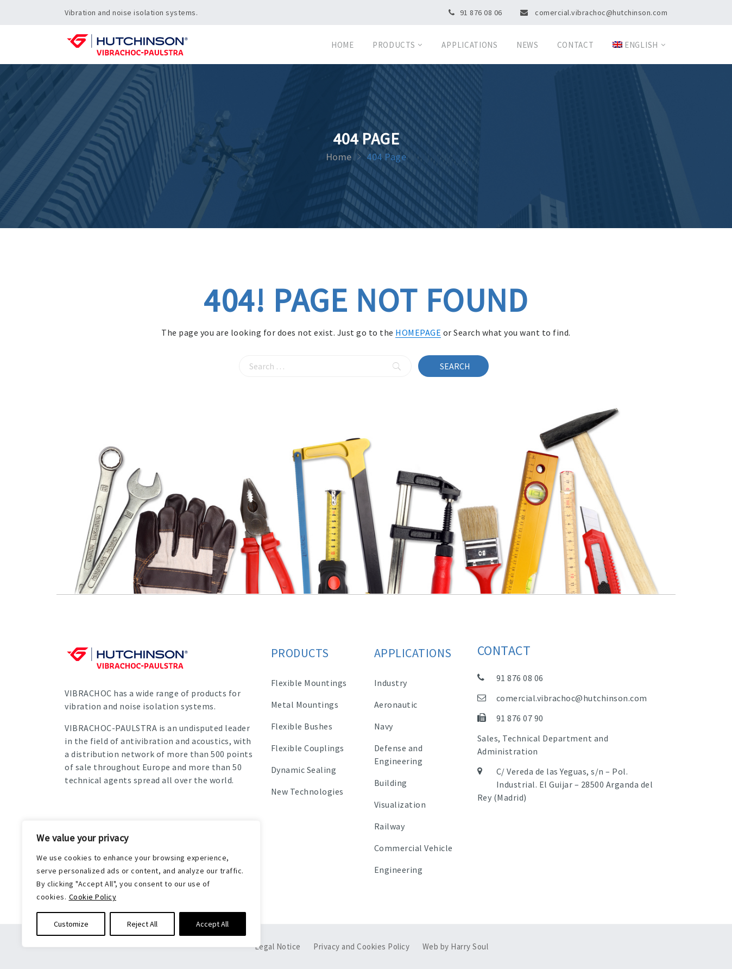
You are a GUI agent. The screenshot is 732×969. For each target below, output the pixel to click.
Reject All (142, 924)
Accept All (212, 924)
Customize (71, 924)
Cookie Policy (93, 897)
